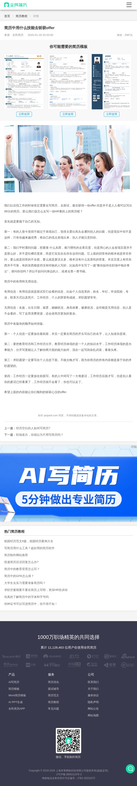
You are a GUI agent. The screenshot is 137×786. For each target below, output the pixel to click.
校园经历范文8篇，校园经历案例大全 (28, 541)
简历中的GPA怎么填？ (19, 576)
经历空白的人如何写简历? (33, 428)
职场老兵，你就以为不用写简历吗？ (39, 434)
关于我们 (93, 688)
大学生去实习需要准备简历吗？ (25, 583)
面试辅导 (53, 688)
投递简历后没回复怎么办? (21, 562)
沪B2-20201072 (86, 778)
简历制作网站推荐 (16, 555)
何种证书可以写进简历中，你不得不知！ (31, 603)
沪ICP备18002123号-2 (69, 774)
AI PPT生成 (15, 702)
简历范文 (53, 695)
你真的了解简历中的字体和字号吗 (26, 597)
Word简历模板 (17, 695)
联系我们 (93, 682)
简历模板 (13, 688)
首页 (7, 16)
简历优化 (53, 682)
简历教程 (21, 16)
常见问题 (53, 708)
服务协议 (93, 695)
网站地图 (93, 715)
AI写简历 (13, 682)
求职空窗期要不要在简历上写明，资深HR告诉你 (36, 590)
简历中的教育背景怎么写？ (22, 569)
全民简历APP (16, 708)
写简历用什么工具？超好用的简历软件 (29, 548)
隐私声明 (93, 702)
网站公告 (93, 708)
